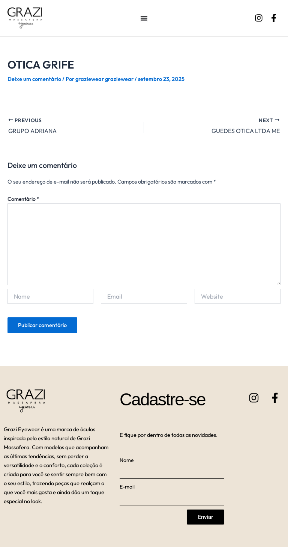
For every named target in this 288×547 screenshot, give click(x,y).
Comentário (23, 199)
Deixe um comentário (34, 78)
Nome (127, 460)
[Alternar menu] (144, 18)
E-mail (127, 486)
